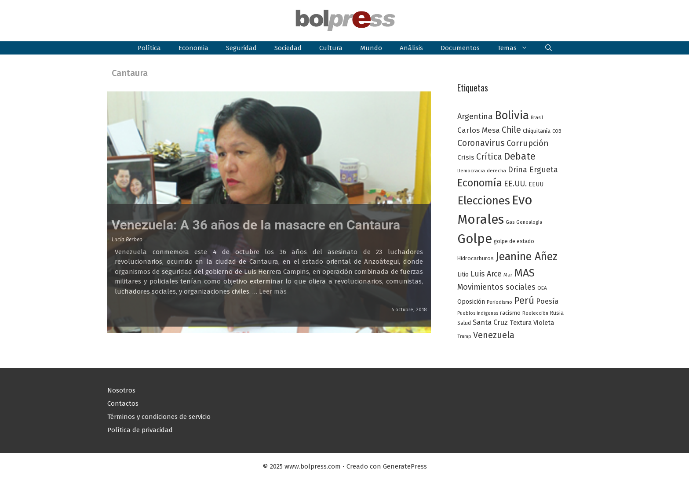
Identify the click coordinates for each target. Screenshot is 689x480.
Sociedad (288, 48)
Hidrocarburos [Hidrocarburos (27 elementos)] (475, 258)
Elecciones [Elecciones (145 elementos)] (483, 200)
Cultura (331, 48)
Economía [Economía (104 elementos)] (479, 183)
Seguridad (241, 48)
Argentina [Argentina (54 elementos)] (475, 116)
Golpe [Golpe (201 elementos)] (474, 239)
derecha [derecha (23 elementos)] (496, 170)
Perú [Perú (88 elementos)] (524, 300)
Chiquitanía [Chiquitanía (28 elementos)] (536, 130)
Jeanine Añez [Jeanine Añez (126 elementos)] (527, 256)
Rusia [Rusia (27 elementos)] (557, 312)
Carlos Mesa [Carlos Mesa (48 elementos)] (478, 130)
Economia (193, 48)
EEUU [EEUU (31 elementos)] (536, 184)
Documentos (460, 48)
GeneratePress (405, 466)
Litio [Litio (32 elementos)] (463, 274)
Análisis (411, 48)
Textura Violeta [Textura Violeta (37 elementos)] (532, 323)
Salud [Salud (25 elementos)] (464, 323)
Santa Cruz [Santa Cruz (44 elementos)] (490, 322)
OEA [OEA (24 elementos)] (542, 288)
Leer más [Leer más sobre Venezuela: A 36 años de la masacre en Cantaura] (273, 291)
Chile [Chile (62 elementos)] (511, 130)
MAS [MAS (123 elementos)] (524, 273)
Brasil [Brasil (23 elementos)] (537, 117)
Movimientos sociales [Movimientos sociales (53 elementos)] (496, 287)
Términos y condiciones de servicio (159, 417)
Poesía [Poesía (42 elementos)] (547, 301)
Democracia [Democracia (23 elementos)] (471, 170)
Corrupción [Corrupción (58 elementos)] (528, 143)
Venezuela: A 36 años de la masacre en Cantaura (256, 225)
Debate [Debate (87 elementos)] (520, 156)
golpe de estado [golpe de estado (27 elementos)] (514, 241)
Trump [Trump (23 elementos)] (464, 336)
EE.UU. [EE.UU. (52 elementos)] (515, 184)
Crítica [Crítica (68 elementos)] (489, 156)
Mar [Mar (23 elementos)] (507, 275)
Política (149, 48)
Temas (516, 48)
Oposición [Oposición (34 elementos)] (471, 301)
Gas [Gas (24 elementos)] (510, 222)
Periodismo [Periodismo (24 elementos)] (499, 302)
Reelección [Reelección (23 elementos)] (535, 313)
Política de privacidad (140, 430)
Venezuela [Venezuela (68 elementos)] (493, 335)
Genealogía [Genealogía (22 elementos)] (529, 222)
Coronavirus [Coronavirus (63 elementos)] (481, 143)
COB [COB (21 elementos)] (556, 131)
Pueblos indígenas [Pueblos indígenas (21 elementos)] (477, 313)
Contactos (123, 403)
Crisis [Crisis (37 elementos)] (465, 157)
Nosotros (121, 390)
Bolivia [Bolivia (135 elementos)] (512, 115)
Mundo (371, 48)
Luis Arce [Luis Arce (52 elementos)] (486, 274)
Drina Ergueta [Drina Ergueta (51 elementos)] (533, 170)
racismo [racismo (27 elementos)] (510, 312)
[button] (548, 48)
